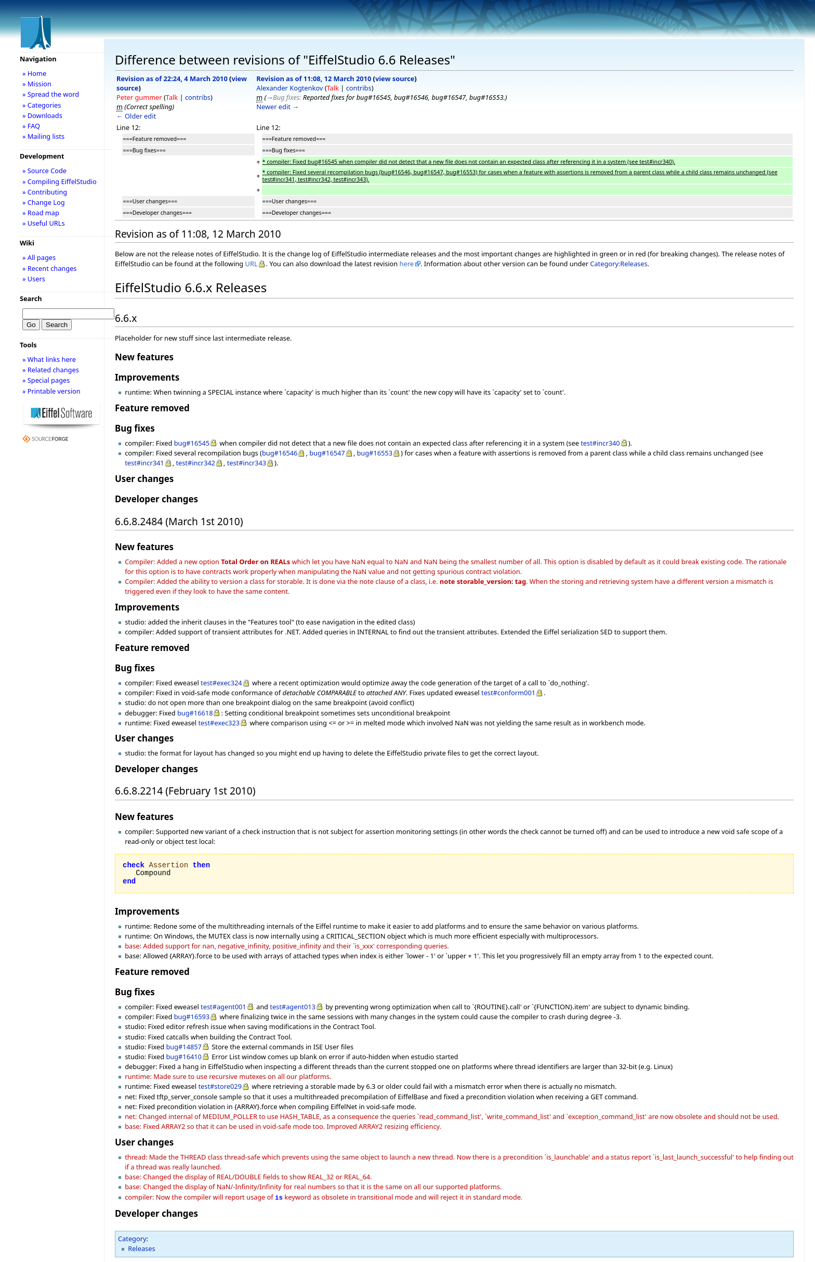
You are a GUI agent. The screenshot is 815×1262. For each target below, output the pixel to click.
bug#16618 (195, 713)
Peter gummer (139, 97)
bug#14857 (184, 1046)
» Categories (41, 105)
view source (394, 78)
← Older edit (136, 116)
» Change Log (43, 202)
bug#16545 (192, 443)
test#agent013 (293, 1006)
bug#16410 (184, 1056)
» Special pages (46, 380)
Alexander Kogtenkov (289, 88)
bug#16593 (192, 1016)
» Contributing (44, 192)
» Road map (40, 212)
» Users (33, 278)
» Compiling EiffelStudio (59, 181)
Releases (141, 1247)
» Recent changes (49, 268)
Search (31, 298)
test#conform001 (508, 692)
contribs (198, 97)
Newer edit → (277, 106)
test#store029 (220, 1086)
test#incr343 (246, 462)
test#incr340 (600, 443)
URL (251, 263)
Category (132, 1237)
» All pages (39, 257)
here (407, 263)
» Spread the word (50, 94)
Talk (172, 97)
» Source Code (44, 170)
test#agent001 (223, 1006)
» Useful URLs (43, 223)
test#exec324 (221, 682)
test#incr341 (144, 462)
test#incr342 (195, 462)
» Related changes (50, 369)
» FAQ (31, 126)
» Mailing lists (43, 136)
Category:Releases (618, 263)
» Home (34, 73)
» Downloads (42, 115)
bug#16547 (327, 453)
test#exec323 (219, 722)
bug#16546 (280, 453)
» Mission (36, 83)
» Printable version (51, 391)
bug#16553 (374, 453)
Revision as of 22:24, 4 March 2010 (172, 78)
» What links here (49, 359)
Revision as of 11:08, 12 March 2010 (313, 78)
